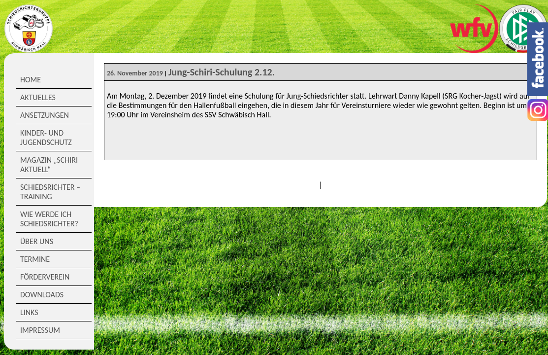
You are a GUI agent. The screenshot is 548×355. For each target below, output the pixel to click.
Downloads (42, 294)
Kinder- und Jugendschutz (46, 137)
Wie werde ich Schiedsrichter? (49, 219)
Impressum (40, 330)
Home (30, 79)
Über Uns (36, 241)
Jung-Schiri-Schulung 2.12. (221, 72)
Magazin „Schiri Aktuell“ (49, 164)
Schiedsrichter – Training (50, 191)
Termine (35, 259)
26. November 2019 (135, 73)
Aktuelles (38, 97)
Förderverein (44, 277)
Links (29, 312)
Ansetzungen (44, 115)
